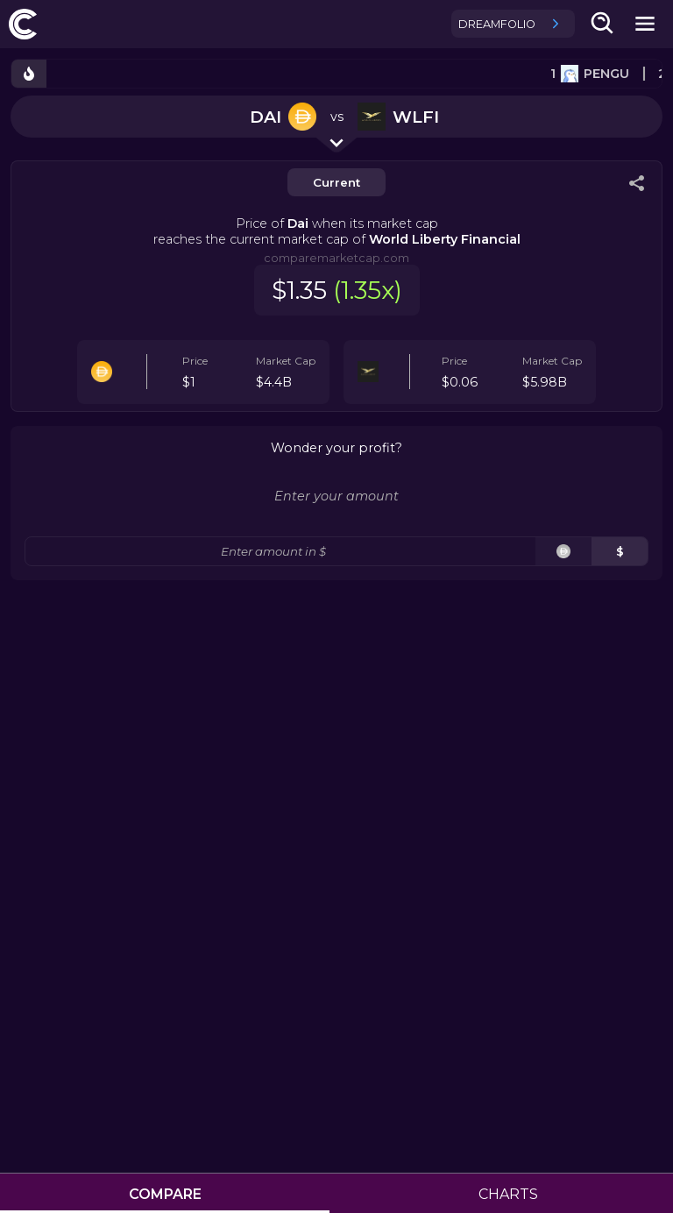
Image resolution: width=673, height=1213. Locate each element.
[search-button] (603, 24)
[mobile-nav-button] (645, 24)
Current (336, 182)
